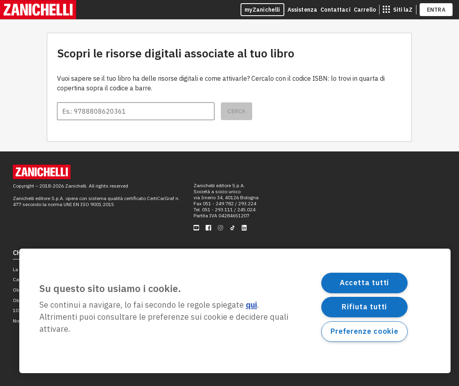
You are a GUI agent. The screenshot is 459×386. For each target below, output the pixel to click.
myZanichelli (262, 9)
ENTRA (436, 9)
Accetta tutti (365, 282)
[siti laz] (397, 10)
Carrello (365, 9)
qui (251, 305)
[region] (235, 311)
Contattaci (335, 9)
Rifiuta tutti (365, 306)
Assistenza (303, 9)
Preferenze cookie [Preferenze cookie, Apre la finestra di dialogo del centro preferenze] (364, 331)
